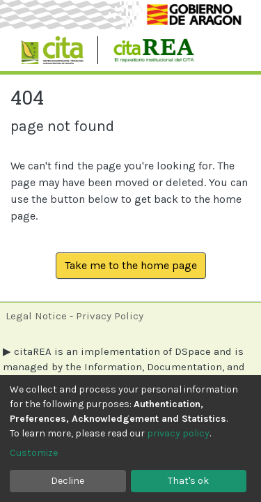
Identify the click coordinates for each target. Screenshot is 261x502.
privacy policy (178, 433)
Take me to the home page (131, 265)
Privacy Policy (109, 316)
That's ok (188, 481)
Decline (67, 481)
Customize (34, 453)
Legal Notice (36, 316)
